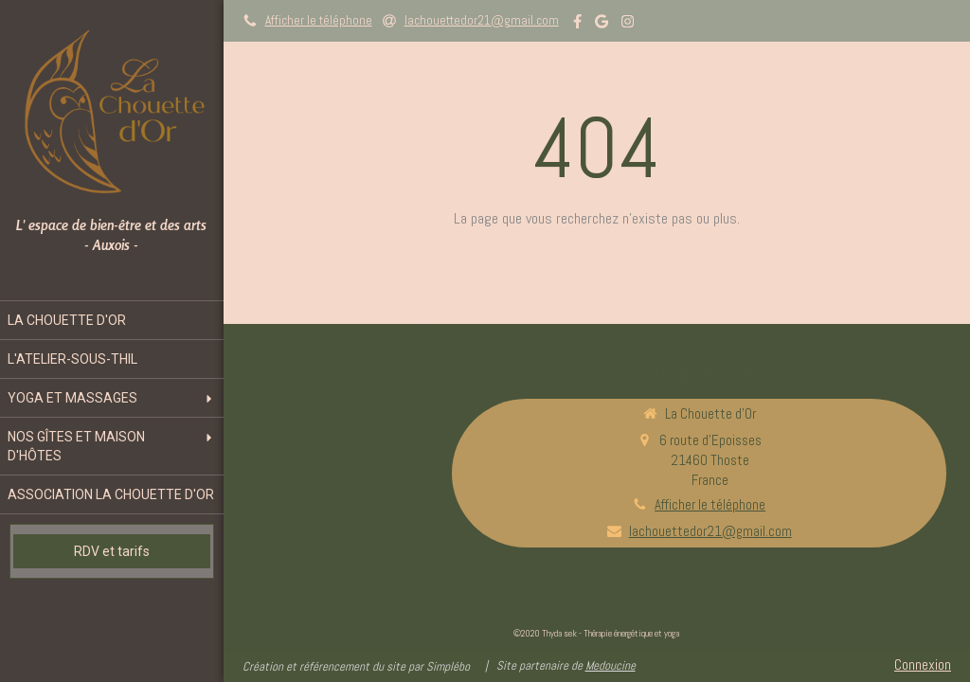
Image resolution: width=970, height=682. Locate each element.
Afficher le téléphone (318, 20)
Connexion (922, 664)
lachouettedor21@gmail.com (710, 531)
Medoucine (610, 665)
